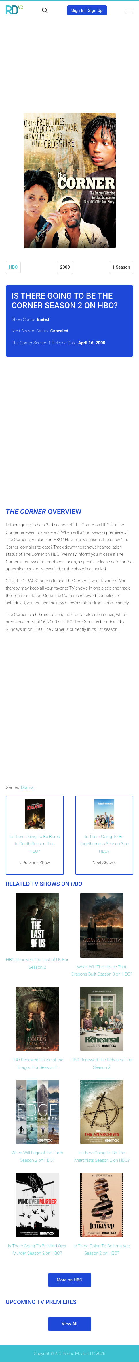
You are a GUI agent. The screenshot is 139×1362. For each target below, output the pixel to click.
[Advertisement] (69, 62)
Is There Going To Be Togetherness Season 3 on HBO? (104, 844)
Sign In (78, 10)
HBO (13, 267)
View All (69, 1324)
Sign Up (95, 10)
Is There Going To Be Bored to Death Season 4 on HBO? (34, 844)
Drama (27, 787)
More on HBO (70, 1280)
